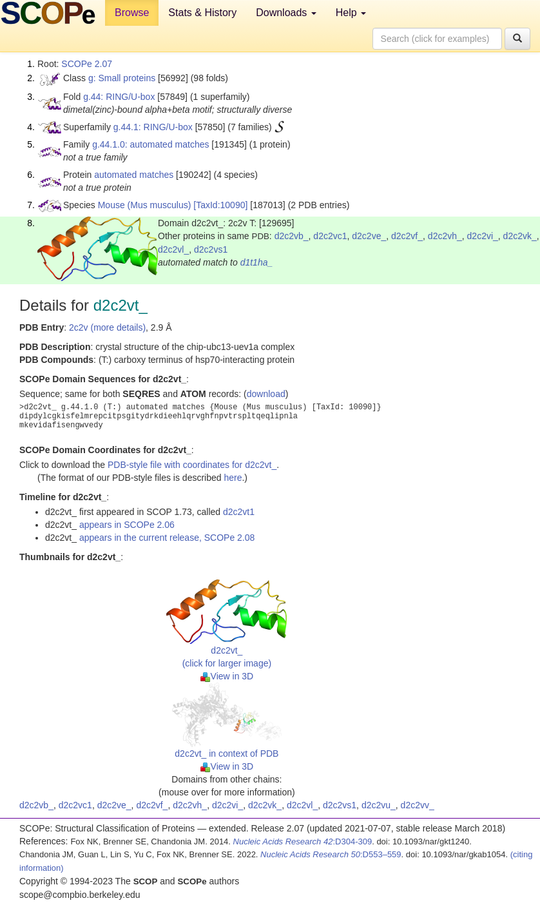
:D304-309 (302, 841)
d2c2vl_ (173, 249)
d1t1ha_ (256, 262)
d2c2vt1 (239, 512)
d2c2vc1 (330, 236)
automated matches (133, 175)
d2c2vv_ (417, 805)
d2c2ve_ (369, 236)
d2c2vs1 (210, 249)
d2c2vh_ (445, 236)
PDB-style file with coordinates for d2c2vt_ (192, 465)
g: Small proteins (121, 78)
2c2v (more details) (107, 327)
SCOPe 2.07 (86, 64)
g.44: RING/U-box (119, 97)
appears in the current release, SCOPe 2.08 (167, 537)
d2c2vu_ (379, 805)
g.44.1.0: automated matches (150, 144)
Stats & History (202, 12)
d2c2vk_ (520, 236)
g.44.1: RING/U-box (153, 127)
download (266, 394)
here (233, 477)
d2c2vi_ (482, 236)
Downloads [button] (286, 12)
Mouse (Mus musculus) (144, 205)
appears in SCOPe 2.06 (127, 525)
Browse (132, 12)
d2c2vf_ (407, 236)
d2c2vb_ (292, 236)
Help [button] (351, 12)
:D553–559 (330, 854)
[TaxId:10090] (220, 205)
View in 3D (227, 676)
